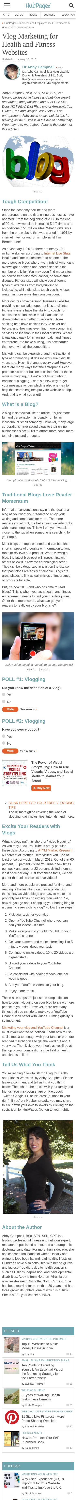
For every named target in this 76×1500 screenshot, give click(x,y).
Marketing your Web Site (39, 1474)
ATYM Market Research (55, 850)
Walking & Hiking (33, 1390)
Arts (6, 15)
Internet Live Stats (57, 253)
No (9, 702)
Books (33, 15)
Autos (19, 15)
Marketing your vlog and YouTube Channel (32, 1027)
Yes (9, 695)
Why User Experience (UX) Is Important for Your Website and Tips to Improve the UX (42, 1483)
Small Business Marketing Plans (45, 1360)
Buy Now (41, 788)
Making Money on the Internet (43, 1339)
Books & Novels (32, 1433)
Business (49, 15)
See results (27, 709)
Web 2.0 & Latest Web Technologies (46, 1411)
